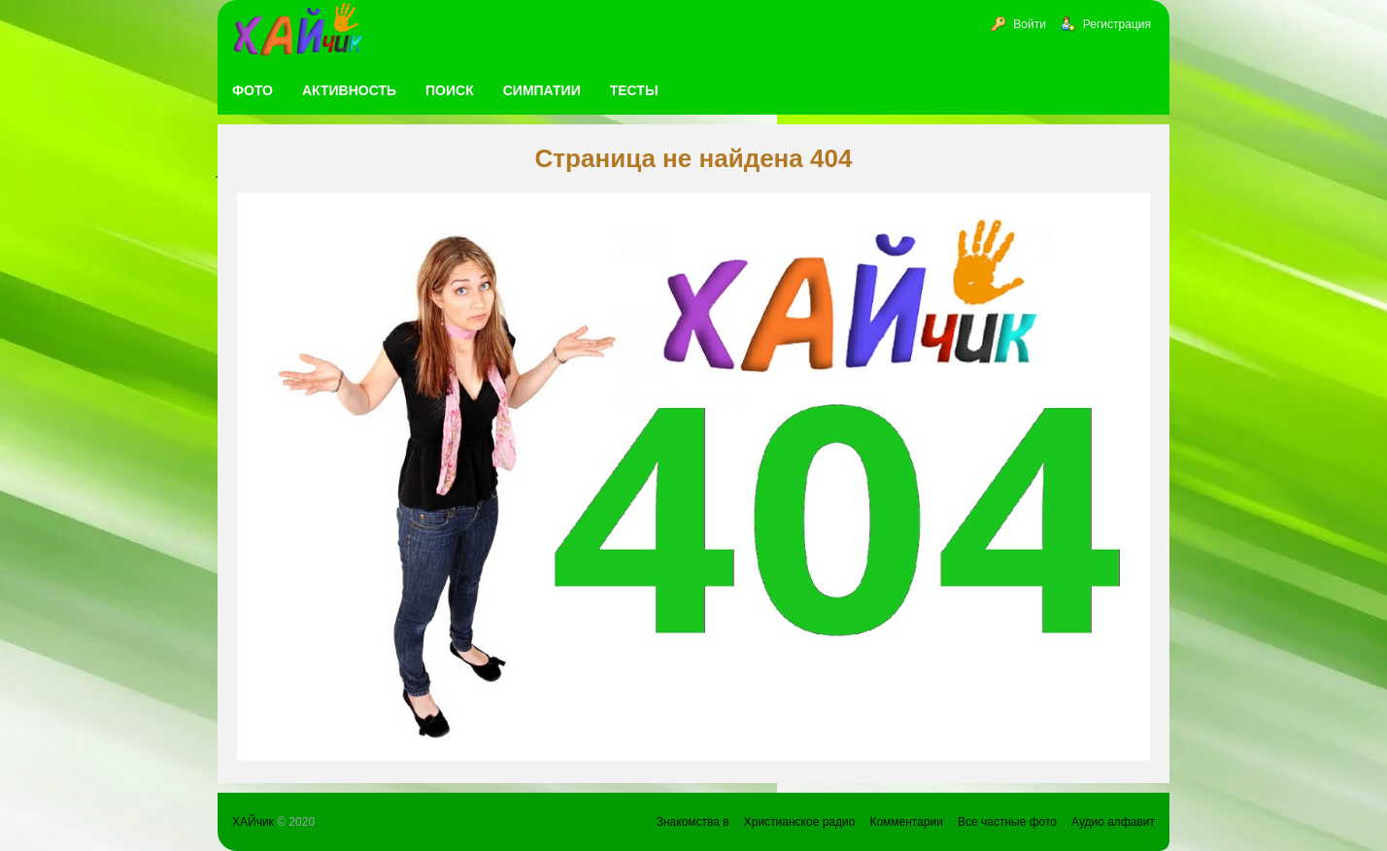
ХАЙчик (253, 822)
